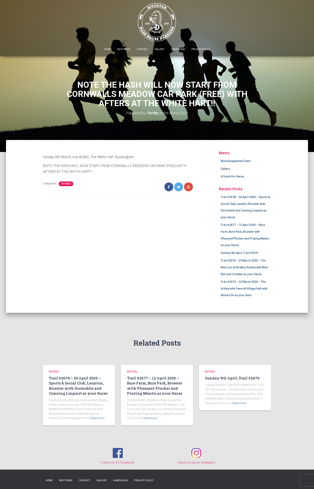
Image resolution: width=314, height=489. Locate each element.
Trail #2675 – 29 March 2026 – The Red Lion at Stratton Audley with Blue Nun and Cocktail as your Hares (244, 267)
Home (107, 49)
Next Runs (123, 49)
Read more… (98, 418)
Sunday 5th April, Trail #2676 (239, 252)
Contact (142, 49)
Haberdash (178, 49)
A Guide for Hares (232, 176)
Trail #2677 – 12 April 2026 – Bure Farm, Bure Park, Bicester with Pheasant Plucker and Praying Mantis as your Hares (154, 386)
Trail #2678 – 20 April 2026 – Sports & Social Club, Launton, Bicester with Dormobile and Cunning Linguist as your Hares (78, 386)
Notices (65, 184)
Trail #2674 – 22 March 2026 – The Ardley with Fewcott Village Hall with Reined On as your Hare (244, 288)
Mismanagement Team (236, 161)
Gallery (159, 49)
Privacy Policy (201, 49)
